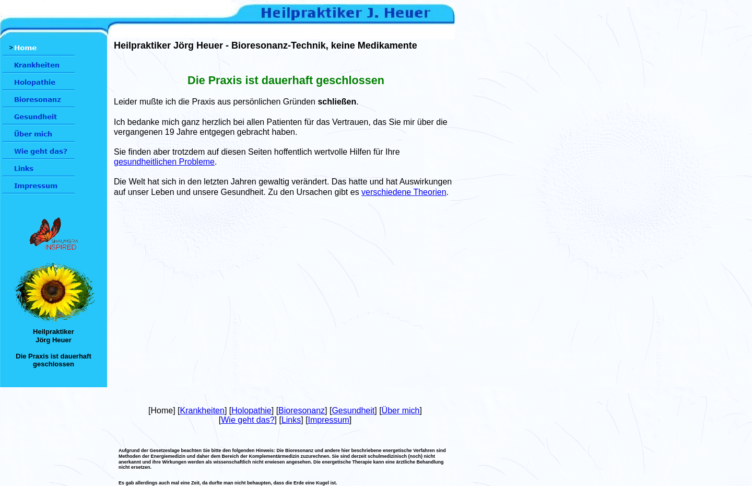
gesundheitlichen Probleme (164, 161)
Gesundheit (353, 410)
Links (291, 419)
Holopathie (251, 410)
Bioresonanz (301, 410)
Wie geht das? (247, 419)
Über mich (401, 410)
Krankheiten (202, 410)
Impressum (328, 419)
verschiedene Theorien (403, 192)
